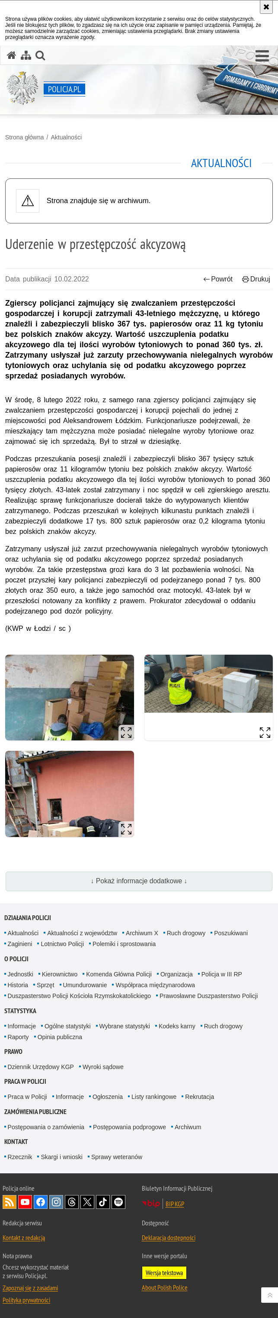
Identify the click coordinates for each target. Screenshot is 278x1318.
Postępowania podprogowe (129, 1127)
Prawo (13, 1051)
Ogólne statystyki (68, 1026)
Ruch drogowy (186, 933)
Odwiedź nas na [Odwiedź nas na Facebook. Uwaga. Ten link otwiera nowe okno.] (41, 1202)
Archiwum (188, 1127)
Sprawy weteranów (116, 1156)
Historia (18, 985)
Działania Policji (27, 917)
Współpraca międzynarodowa (155, 985)
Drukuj (256, 279)
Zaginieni (20, 943)
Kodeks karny (177, 1026)
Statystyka (20, 1010)
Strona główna (24, 137)
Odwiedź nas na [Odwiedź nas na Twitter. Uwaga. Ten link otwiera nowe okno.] (87, 1202)
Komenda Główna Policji (119, 974)
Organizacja (176, 974)
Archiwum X (142, 933)
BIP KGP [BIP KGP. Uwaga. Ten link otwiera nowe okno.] (175, 1203)
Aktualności (66, 137)
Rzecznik (20, 1156)
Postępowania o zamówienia (46, 1127)
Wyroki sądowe (103, 1066)
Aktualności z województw (82, 933)
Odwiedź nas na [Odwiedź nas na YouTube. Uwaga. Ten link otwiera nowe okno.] (25, 1202)
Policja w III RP (221, 974)
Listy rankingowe (153, 1096)
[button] (262, 56)
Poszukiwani (231, 933)
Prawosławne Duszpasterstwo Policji (209, 995)
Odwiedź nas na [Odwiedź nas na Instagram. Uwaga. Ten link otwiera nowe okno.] (56, 1202)
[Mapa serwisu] (26, 55)
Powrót (218, 279)
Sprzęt (45, 985)
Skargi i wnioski (61, 1156)
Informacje (22, 1026)
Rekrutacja (199, 1096)
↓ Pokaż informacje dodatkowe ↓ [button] (139, 881)
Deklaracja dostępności (168, 1237)
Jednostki (20, 974)
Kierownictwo (59, 974)
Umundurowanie (85, 985)
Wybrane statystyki (124, 1026)
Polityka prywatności (26, 1299)
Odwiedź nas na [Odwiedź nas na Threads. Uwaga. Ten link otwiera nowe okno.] (72, 1202)
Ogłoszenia (108, 1096)
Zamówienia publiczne (35, 1111)
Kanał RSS (9, 1202)
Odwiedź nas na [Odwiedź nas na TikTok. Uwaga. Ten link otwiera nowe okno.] (103, 1202)
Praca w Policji (25, 1081)
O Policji (16, 958)
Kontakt (16, 1141)
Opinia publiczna (60, 1037)
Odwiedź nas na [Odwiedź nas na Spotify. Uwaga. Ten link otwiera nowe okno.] (118, 1202)
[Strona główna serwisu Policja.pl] (11, 55)
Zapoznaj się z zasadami (30, 1287)
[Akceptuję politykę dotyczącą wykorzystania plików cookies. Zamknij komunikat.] (266, 7)
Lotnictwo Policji (62, 943)
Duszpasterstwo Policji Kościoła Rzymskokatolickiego (79, 995)
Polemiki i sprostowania (124, 943)
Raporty (18, 1037)
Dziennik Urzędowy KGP (41, 1066)
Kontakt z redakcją (24, 1237)
